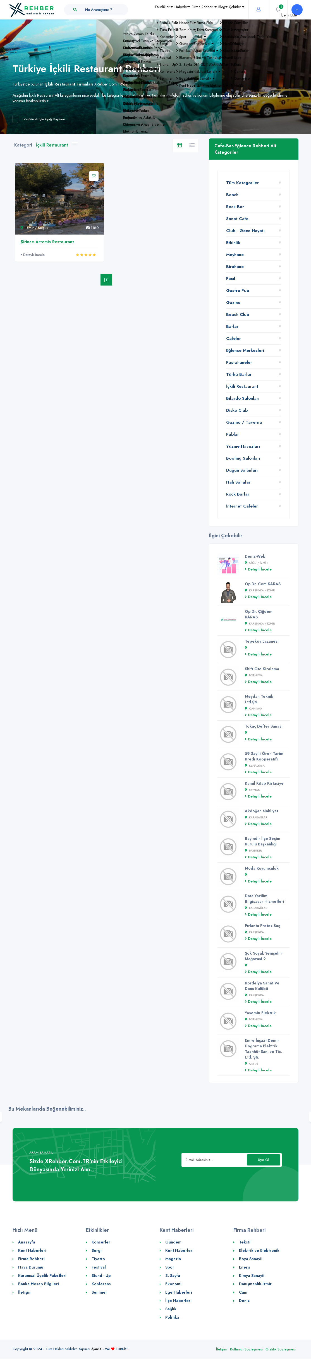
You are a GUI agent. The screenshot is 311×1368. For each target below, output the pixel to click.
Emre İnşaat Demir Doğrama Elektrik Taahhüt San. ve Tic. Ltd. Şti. (263, 1049)
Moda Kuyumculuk (262, 868)
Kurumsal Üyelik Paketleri (42, 1275)
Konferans (101, 1284)
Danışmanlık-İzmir (255, 1284)
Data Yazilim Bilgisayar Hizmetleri (264, 898)
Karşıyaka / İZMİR (260, 590)
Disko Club (237, 410)
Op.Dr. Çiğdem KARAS (258, 614)
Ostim (251, 1064)
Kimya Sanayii (251, 1275)
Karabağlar (256, 817)
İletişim (25, 1292)
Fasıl (230, 278)
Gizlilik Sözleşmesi (280, 1349)
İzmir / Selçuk (34, 227)
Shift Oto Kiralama (262, 669)
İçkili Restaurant (242, 386)
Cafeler (233, 338)
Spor (169, 1267)
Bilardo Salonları (242, 398)
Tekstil (245, 1242)
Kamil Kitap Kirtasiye (264, 783)
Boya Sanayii (250, 1259)
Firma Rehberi (184, 20)
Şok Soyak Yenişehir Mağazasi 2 (263, 956)
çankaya (253, 708)
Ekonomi (173, 1284)
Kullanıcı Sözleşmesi (246, 1349)
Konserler (101, 1242)
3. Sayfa (172, 1275)
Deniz (244, 1300)
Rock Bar (235, 207)
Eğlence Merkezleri (245, 350)
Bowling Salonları (243, 458)
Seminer (99, 1292)
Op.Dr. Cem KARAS (263, 584)
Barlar (232, 326)
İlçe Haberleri (178, 1300)
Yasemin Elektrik (260, 1013)
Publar (232, 434)
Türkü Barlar (239, 374)
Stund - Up (101, 1275)
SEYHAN (252, 790)
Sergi (97, 1250)
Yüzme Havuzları (243, 446)
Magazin (173, 1259)
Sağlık (170, 1309)
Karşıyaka (254, 932)
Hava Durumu (30, 1267)
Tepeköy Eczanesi (262, 641)
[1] (106, 279)
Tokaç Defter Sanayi (264, 726)
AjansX (96, 1349)
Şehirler (232, 20)
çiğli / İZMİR (256, 563)
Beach (232, 195)
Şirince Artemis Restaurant (47, 242)
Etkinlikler (128, 20)
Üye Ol (263, 1159)
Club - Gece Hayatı (245, 231)
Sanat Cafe (237, 219)
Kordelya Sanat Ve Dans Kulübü (262, 985)
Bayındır (253, 850)
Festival (99, 1267)
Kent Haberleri (32, 1250)
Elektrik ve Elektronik (259, 1250)
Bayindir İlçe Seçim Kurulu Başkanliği (262, 841)
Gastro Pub (237, 290)
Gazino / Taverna (244, 422)
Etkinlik (233, 243)
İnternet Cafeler (242, 506)
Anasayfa (26, 1242)
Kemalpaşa (255, 766)
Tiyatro (98, 1259)
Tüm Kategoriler (242, 183)
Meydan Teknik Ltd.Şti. (259, 699)
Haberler (154, 20)
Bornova (254, 675)
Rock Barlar (237, 494)
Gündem (173, 1242)
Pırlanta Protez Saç (262, 925)
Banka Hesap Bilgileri (38, 1284)
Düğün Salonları (242, 470)
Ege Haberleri (178, 1292)
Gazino (233, 302)
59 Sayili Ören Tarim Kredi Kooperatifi (264, 756)
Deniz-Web (255, 556)
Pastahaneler (239, 362)
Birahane (235, 267)
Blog (211, 20)
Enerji (244, 1267)
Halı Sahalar (238, 482)
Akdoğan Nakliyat (261, 811)
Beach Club (237, 314)
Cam (243, 1292)
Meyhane (235, 255)
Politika (172, 1317)
